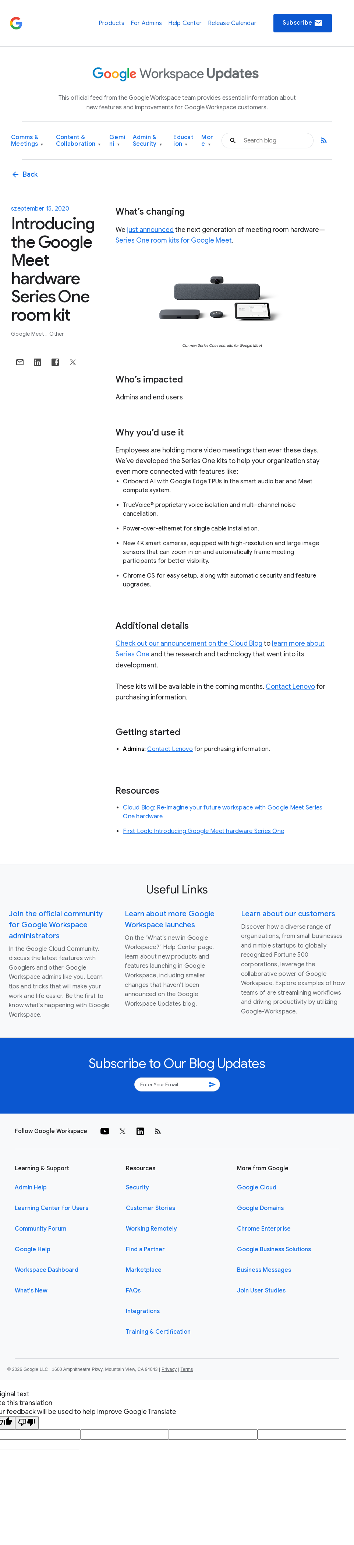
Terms (186, 1369)
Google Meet (28, 334)
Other (56, 334)
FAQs (133, 1290)
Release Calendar (232, 23)
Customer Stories (150, 1208)
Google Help (32, 1249)
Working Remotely (151, 1228)
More (207, 141)
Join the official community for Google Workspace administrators (56, 925)
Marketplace (144, 1270)
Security (137, 1187)
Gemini (117, 141)
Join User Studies (261, 1290)
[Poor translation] (27, 1422)
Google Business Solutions (274, 1249)
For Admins (146, 23)
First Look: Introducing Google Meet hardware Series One (203, 831)
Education (183, 141)
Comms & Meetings (27, 141)
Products (111, 23)
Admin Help (31, 1187)
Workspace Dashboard (46, 1270)
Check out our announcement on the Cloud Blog (189, 643)
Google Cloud (256, 1187)
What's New (31, 1290)
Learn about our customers (288, 913)
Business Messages (264, 1270)
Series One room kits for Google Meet (174, 240)
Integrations (143, 1311)
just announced (150, 230)
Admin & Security (147, 141)
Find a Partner (145, 1249)
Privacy (169, 1369)
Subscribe (303, 23)
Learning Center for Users (51, 1208)
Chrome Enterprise (264, 1228)
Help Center (185, 23)
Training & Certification (158, 1332)
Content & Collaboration (78, 141)
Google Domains (260, 1208)
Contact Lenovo (290, 686)
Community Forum (40, 1228)
